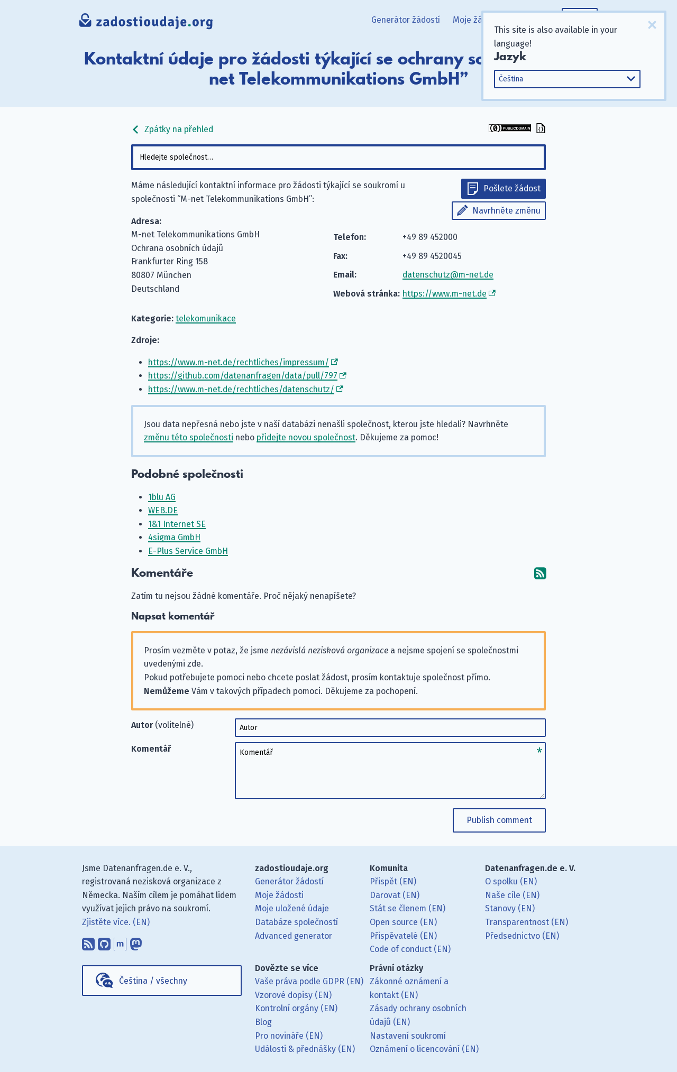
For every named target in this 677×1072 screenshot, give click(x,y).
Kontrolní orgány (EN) (296, 1008)
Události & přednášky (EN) (305, 1049)
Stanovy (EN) (510, 908)
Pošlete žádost (512, 188)
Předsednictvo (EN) (522, 936)
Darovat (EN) (394, 895)
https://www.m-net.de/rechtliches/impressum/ (238, 362)
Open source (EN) (403, 922)
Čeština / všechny (153, 981)
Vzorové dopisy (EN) (293, 995)
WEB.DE (163, 510)
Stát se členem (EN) (407, 908)
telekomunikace (206, 318)
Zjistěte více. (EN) (116, 922)
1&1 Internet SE (177, 524)
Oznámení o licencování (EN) (424, 1049)
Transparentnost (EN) (526, 922)
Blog (263, 1022)
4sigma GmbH (174, 537)
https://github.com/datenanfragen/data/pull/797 (242, 376)
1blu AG (162, 497)
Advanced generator (293, 936)
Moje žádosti (477, 20)
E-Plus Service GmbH (188, 551)
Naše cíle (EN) (512, 895)
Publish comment (499, 820)
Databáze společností (296, 922)
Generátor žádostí (405, 20)
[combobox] (338, 157)
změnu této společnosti (188, 437)
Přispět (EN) (393, 881)
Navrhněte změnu (506, 211)
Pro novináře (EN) (289, 1036)
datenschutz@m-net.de (447, 275)
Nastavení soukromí (408, 1036)
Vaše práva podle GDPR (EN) (309, 981)
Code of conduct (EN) (410, 949)
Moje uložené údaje (292, 908)
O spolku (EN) (511, 881)
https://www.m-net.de (444, 294)
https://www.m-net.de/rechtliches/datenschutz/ (241, 389)
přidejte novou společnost (306, 437)
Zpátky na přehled (172, 129)
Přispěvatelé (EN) (403, 936)
